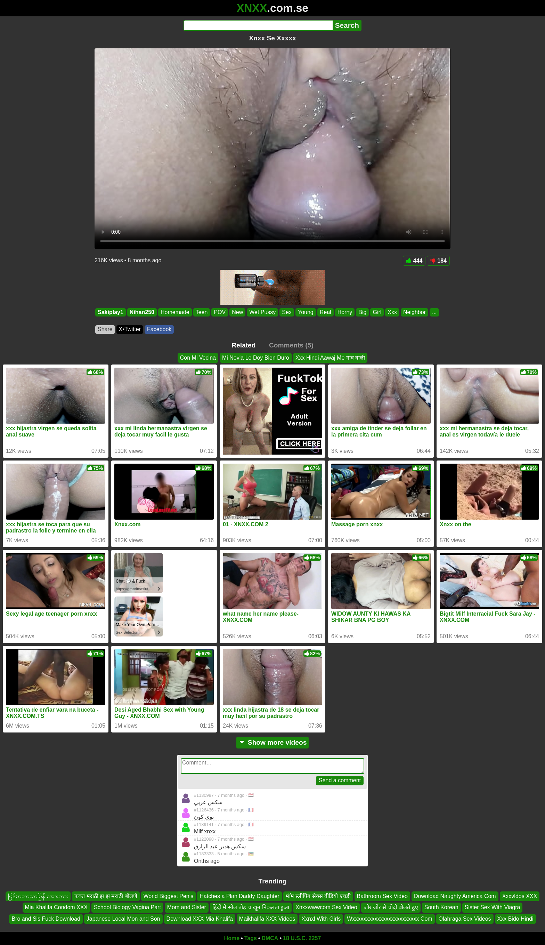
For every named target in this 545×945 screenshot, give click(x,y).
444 (414, 261)
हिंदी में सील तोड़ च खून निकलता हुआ (250, 907)
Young (306, 312)
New (237, 312)
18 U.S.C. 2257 (302, 938)
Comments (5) (291, 345)
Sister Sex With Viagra (492, 907)
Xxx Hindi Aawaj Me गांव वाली (330, 358)
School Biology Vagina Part (127, 907)
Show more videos (272, 742)
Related (243, 345)
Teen (202, 312)
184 (438, 261)
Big (362, 312)
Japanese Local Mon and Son (123, 919)
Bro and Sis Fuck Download (45, 919)
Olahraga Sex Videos (465, 919)
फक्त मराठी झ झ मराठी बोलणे (105, 896)
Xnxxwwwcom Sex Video (326, 907)
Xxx (392, 312)
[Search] (258, 25)
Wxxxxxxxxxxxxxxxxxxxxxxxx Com (389, 919)
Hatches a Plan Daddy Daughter (239, 896)
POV (220, 312)
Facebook (159, 329)
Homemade (175, 312)
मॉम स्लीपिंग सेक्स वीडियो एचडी (318, 896)
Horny (344, 312)
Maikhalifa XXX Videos (267, 919)
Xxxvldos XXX (519, 896)
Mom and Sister (186, 907)
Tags (250, 938)
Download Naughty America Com (455, 896)
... (434, 312)
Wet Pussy (262, 312)
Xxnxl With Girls (321, 919)
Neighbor (414, 312)
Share (105, 329)
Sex (287, 312)
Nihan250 (142, 312)
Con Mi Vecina (198, 358)
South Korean (441, 907)
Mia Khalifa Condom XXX (56, 907)
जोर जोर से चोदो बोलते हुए (391, 907)
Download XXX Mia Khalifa (199, 919)
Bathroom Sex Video (382, 896)
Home (231, 938)
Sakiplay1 (110, 312)
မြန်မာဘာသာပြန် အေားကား (38, 896)
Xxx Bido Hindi (515, 919)
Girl (377, 312)
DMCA (269, 938)
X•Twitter (130, 329)
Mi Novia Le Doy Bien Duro (255, 358)
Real (325, 312)
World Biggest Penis (169, 896)
